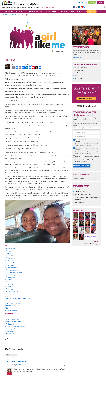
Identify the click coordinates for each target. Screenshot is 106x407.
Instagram (77, 7)
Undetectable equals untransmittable (17, 299)
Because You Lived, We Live (82, 191)
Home (5, 15)
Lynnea (33, 65)
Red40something (22, 365)
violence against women (13, 303)
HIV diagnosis (9, 265)
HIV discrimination (11, 268)
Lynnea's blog (9, 334)
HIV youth (8, 287)
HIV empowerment (11, 270)
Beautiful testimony (17, 362)
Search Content (104, 7)
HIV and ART (9, 256)
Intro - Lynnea (78, 78)
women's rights (10, 331)
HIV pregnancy (10, 275)
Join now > (77, 58)
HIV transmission (10, 282)
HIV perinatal (9, 289)
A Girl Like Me (33, 11)
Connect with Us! (76, 11)
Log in (92, 2)
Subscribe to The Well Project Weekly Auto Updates (87, 149)
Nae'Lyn (77, 76)
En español (63, 11)
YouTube (82, 7)
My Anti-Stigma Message (82, 67)
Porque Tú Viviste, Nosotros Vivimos (84, 194)
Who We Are (9, 11)
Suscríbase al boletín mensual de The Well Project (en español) (87, 157)
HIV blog (8, 261)
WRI (41, 11)
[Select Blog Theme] (84, 178)
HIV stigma (8, 280)
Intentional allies (79, 202)
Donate (92, 11)
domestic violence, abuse (13, 322)
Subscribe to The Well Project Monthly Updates (86, 140)
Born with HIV (9, 263)
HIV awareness (10, 258)
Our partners (51, 11)
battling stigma (10, 317)
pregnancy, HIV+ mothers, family (16, 329)
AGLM (7, 308)
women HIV (9, 306)
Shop (100, 2)
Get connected (82, 2)
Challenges (78, 189)
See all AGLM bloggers (92, 244)
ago (32, 365)
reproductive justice (11, 310)
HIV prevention (10, 277)
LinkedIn (79, 7)
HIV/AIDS (8, 253)
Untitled (77, 73)
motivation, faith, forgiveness (15, 326)
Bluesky (84, 7)
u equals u (8, 301)
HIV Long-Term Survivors (13, 272)
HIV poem (8, 294)
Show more (96, 241)
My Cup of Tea (79, 70)
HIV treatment (9, 284)
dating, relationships (12, 319)
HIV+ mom (8, 251)
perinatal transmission (12, 291)
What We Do (20, 11)
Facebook (74, 7)
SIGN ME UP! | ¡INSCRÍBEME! (81, 166)
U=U (6, 296)
